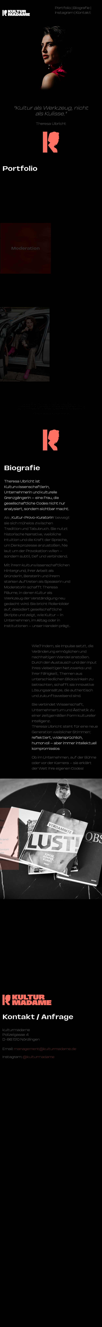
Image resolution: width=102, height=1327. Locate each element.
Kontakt (83, 13)
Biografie (81, 8)
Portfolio (63, 8)
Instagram (64, 13)
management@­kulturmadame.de (45, 1204)
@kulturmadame (38, 1212)
